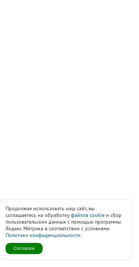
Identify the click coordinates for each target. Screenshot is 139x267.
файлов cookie (88, 215)
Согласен (24, 248)
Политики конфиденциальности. (44, 235)
